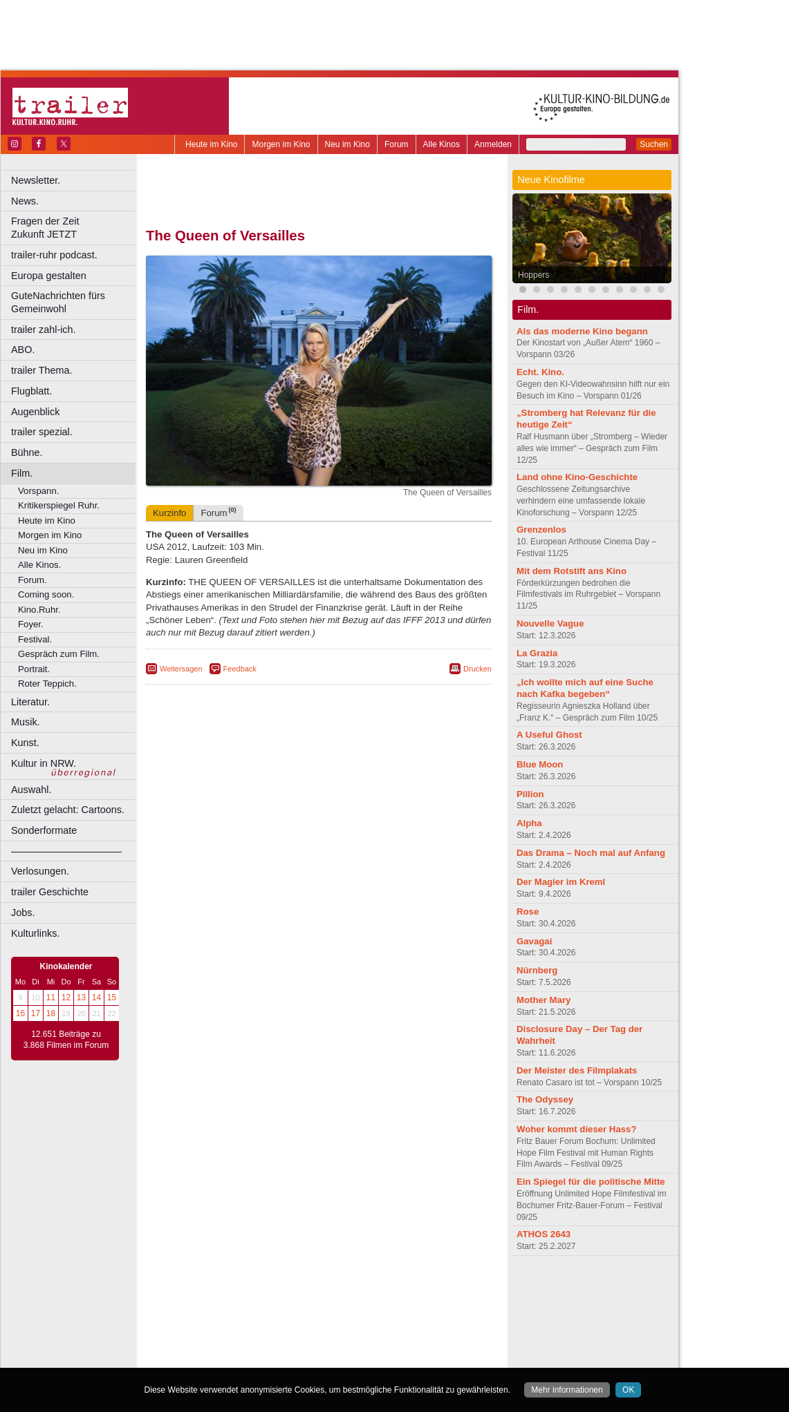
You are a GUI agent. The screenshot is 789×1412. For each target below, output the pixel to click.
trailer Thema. (42, 370)
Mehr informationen (566, 1390)
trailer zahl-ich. (43, 329)
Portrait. (34, 669)
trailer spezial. (42, 431)
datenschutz (359, 1289)
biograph (208, 1301)
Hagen (341, 1323)
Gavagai (534, 941)
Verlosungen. (40, 871)
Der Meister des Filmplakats (577, 1070)
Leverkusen (246, 1335)
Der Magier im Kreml (561, 882)
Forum (396, 144)
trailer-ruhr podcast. (54, 254)
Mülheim (315, 1335)
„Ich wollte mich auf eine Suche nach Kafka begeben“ (585, 688)
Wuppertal (376, 1347)
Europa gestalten (48, 275)
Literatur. (30, 701)
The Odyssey (545, 1099)
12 (66, 997)
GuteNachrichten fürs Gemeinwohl (58, 302)
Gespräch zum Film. (59, 654)
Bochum (213, 1312)
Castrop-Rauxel (285, 1312)
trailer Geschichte (50, 891)
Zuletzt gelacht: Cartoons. (67, 809)
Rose (528, 911)
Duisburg (421, 1312)
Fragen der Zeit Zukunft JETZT (75, 228)
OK (628, 1390)
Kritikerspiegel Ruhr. (59, 505)
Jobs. (23, 912)
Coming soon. (46, 594)
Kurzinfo (169, 513)
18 (50, 1013)
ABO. (23, 349)
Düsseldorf (380, 1312)
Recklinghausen (272, 1347)
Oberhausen (387, 1335)
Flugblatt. (31, 391)
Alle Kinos (441, 144)
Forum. (32, 580)
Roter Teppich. (47, 683)
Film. (22, 473)
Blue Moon (540, 764)
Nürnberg (537, 970)
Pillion (530, 794)
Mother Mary (543, 1000)
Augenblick (35, 411)
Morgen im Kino (281, 144)
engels (278, 1301)
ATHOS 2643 (543, 1234)
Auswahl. (31, 789)
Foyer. (31, 624)
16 (20, 1013)
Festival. (35, 639)
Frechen (251, 1323)
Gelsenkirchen (297, 1323)
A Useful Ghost (549, 734)
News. (25, 201)
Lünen (283, 1335)
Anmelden (493, 144)
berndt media (259, 1289)
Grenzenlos (541, 529)
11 (50, 997)
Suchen (654, 144)
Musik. (25, 721)
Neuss (348, 1335)
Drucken (477, 669)
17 (35, 1013)
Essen (220, 1323)
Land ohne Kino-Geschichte (577, 477)
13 (81, 997)
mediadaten (431, 1289)
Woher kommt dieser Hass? (576, 1129)
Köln (418, 1323)
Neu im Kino (347, 144)
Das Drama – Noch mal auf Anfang (591, 853)
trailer (318, 1301)
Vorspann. (38, 491)
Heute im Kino (211, 144)
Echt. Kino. (540, 372)
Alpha (529, 823)
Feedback (240, 669)
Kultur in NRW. (43, 763)
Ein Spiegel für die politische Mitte (591, 1181)
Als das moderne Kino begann (582, 331)
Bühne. (27, 452)
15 (111, 997)
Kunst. (25, 742)
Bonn (242, 1312)
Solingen (322, 1347)
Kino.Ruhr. (39, 609)
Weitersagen (181, 669)
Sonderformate (44, 830)
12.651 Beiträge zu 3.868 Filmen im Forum (66, 1039)
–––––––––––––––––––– (66, 851)
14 (96, 997)
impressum (310, 1289)
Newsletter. (35, 180)
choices (245, 1301)
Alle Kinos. (39, 565)
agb (396, 1289)
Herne (369, 1323)
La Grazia (537, 653)
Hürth (395, 1323)
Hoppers (533, 275)
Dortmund (337, 1312)
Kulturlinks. (35, 933)
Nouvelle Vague (550, 623)
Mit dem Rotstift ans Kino (571, 571)
